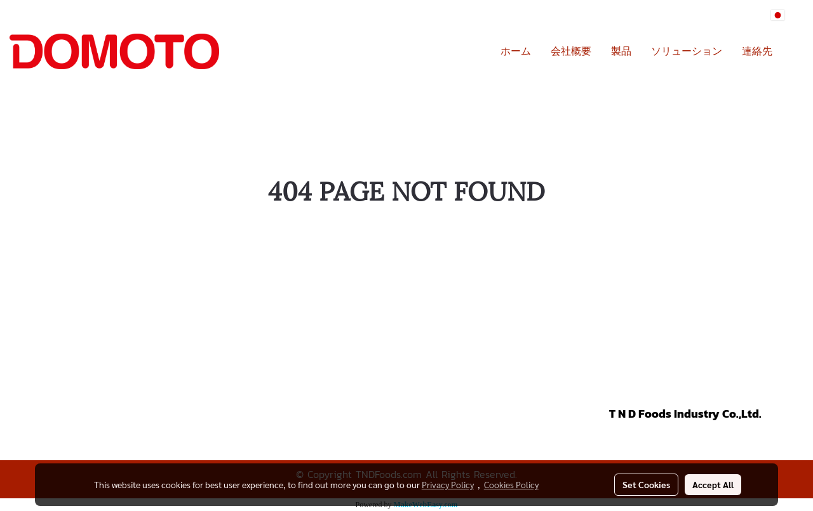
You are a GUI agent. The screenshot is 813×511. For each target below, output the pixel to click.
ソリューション (686, 51)
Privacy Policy (448, 484)
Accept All (713, 484)
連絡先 (757, 51)
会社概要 (571, 51)
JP (784, 15)
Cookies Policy (511, 484)
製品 (621, 51)
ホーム (516, 51)
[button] (793, 51)
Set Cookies (646, 484)
